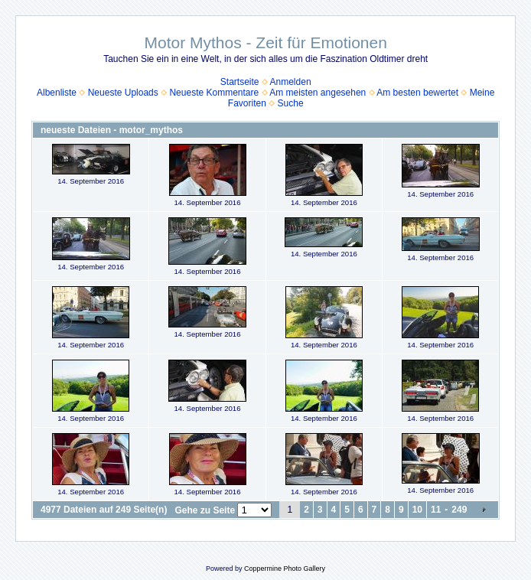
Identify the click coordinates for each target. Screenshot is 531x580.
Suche (291, 103)
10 (417, 509)
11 (436, 509)
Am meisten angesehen (317, 92)
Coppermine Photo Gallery (284, 568)
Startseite (239, 82)
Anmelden (290, 82)
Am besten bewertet (417, 92)
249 (459, 509)
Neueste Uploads (123, 92)
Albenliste (57, 92)
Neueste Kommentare (214, 92)
